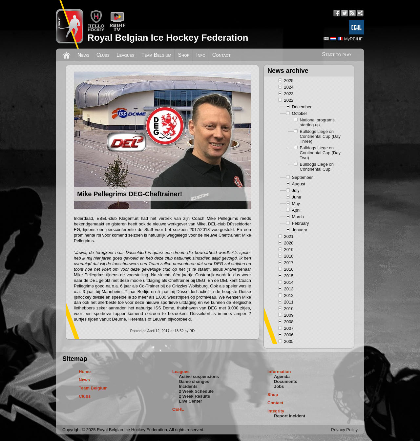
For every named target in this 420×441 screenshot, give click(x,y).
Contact (221, 55)
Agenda (282, 376)
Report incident (289, 415)
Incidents (188, 386)
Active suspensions (199, 376)
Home (85, 371)
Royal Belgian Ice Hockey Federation (167, 37)
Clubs (103, 55)
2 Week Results (194, 396)
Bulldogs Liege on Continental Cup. (317, 167)
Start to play (336, 54)
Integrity (275, 411)
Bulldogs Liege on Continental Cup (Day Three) (320, 136)
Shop (184, 55)
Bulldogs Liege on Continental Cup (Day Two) (320, 152)
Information (279, 371)
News (83, 55)
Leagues (125, 55)
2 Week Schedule (196, 391)
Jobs (279, 386)
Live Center (190, 401)
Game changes (194, 381)
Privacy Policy (344, 429)
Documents (285, 381)
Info (200, 55)
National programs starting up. (317, 122)
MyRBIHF (353, 38)
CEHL (178, 409)
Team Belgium (156, 55)
